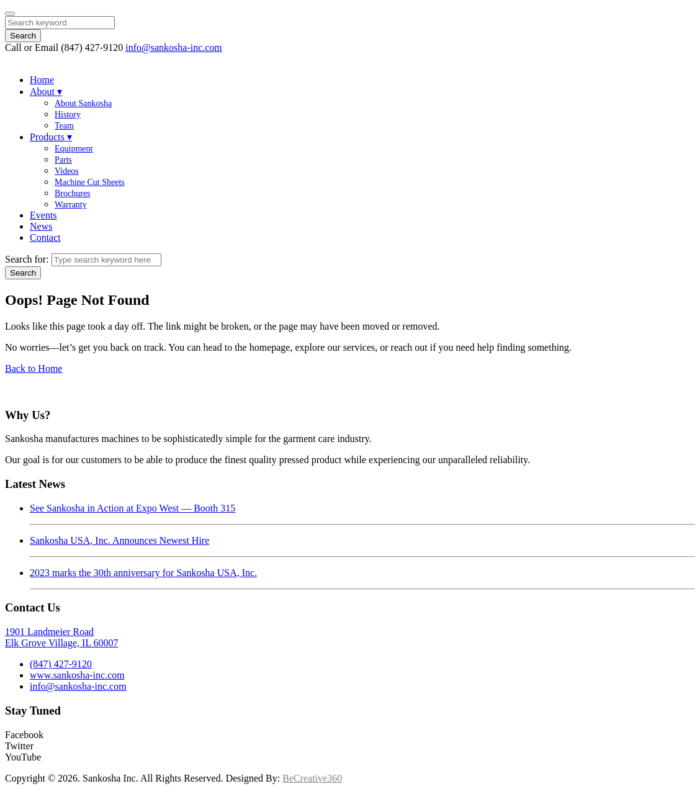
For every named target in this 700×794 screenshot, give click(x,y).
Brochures (73, 193)
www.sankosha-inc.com (77, 675)
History (68, 114)
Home (42, 79)
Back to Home (33, 368)
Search (23, 35)
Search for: (27, 259)
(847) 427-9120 (61, 664)
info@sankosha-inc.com (173, 47)
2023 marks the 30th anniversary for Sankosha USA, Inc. (143, 572)
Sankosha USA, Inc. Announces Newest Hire (119, 540)
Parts (63, 160)
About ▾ (46, 91)
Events (43, 215)
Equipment (73, 148)
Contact (45, 237)
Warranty (71, 204)
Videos (67, 171)
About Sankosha (83, 103)
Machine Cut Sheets (90, 182)
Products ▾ (51, 137)
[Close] (10, 14)
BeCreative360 (312, 778)
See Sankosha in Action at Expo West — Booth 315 (132, 508)
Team (64, 125)
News (41, 226)
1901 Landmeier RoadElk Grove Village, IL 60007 (62, 637)
